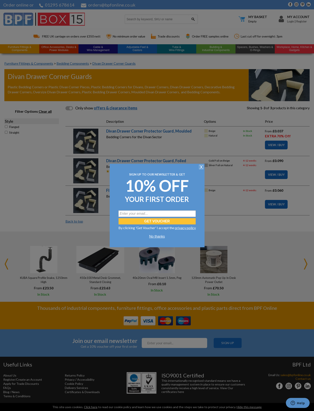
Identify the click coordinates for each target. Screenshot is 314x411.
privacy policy (185, 228)
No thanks (157, 236)
